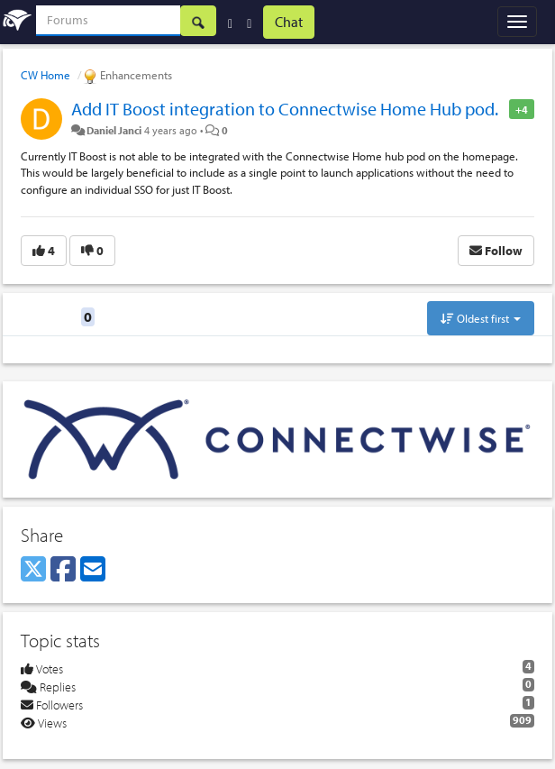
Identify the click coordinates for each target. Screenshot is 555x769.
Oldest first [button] (481, 318)
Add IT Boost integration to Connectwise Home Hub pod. (284, 108)
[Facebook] (63, 569)
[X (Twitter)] (33, 569)
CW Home (45, 75)
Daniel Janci (113, 130)
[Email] (92, 569)
